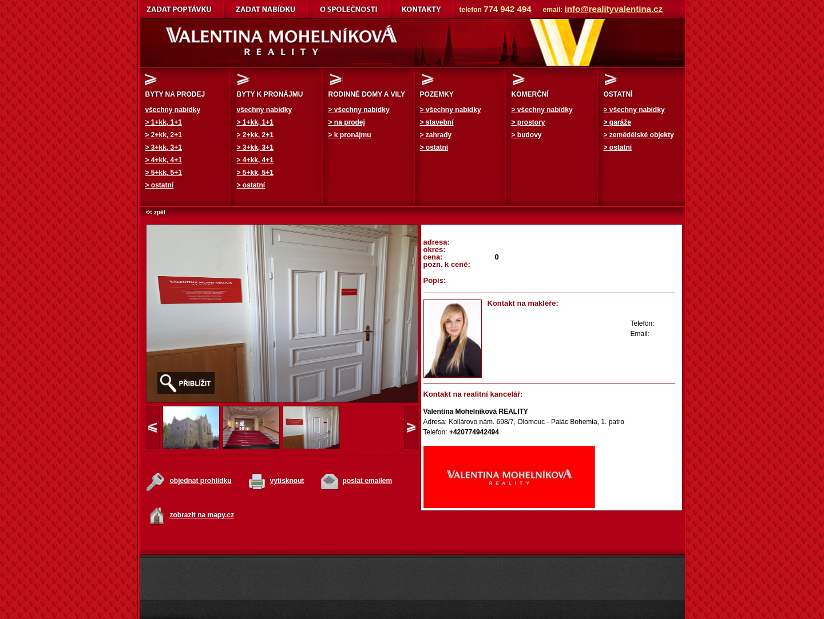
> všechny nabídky (359, 110)
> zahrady (436, 135)
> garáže (617, 122)
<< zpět (155, 212)
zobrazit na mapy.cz (202, 515)
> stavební (437, 122)
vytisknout (287, 480)
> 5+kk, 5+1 (163, 173)
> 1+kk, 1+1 (163, 122)
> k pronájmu (349, 135)
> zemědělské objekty (639, 135)
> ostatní (159, 185)
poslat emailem (368, 480)
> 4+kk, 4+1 (163, 160)
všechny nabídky (173, 110)
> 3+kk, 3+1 (163, 147)
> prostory (528, 122)
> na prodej (346, 122)
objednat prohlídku (201, 480)
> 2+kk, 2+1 (163, 135)
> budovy (527, 135)
